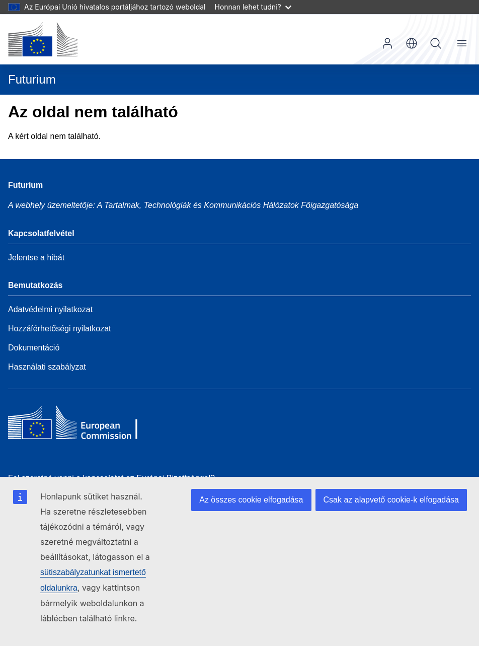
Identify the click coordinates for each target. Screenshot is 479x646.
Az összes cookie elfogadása (251, 499)
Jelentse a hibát (36, 257)
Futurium (32, 79)
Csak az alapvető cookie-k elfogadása (391, 499)
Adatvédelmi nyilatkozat (50, 309)
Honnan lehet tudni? (253, 7)
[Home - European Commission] (81, 425)
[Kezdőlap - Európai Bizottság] (42, 39)
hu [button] (412, 43)
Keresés (436, 43)
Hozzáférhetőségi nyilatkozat (59, 328)
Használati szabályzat (47, 367)
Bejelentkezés (387, 43)
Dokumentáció (33, 347)
